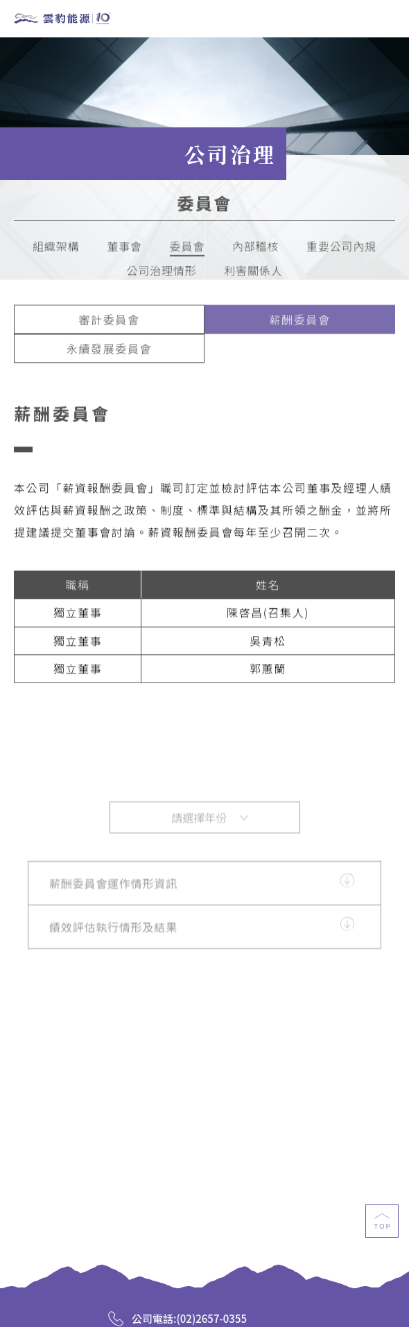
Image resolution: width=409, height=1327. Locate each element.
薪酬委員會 (299, 323)
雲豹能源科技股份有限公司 (62, 19)
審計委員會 (108, 323)
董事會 (124, 249)
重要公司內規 (341, 249)
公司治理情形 (162, 274)
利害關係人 (253, 274)
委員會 (187, 249)
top (382, 1232)
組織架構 (56, 249)
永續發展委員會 (109, 352)
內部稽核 (255, 249)
